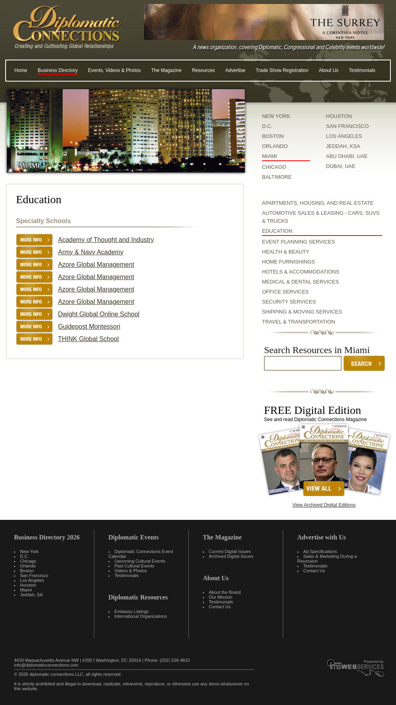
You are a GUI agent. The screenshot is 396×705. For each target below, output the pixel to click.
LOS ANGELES (344, 136)
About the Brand (225, 592)
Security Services (289, 302)
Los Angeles (32, 580)
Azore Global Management (96, 264)
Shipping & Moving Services (302, 312)
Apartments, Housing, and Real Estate (318, 203)
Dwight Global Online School (99, 314)
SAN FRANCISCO (347, 126)
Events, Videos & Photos (114, 70)
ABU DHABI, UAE (347, 156)
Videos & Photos (130, 570)
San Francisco (34, 575)
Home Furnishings (288, 262)
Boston (27, 570)
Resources (203, 70)
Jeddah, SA (31, 594)
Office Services (285, 292)
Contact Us (219, 606)
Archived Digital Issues (231, 556)
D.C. (267, 126)
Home (20, 70)
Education (277, 231)
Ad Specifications (320, 551)
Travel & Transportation (298, 322)
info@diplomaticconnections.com (46, 665)
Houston (28, 585)
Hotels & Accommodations (300, 272)
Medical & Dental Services (300, 282)
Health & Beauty (285, 252)
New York (29, 551)
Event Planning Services (298, 242)
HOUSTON (339, 116)
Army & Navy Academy (91, 252)
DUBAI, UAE (341, 166)
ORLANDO (275, 146)
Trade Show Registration (282, 70)
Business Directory (58, 70)
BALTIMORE (277, 177)
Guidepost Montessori (89, 326)
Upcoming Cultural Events (139, 561)
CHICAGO (274, 167)
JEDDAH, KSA (343, 146)
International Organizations (140, 616)
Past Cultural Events (134, 565)
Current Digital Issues (230, 551)
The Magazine (166, 70)
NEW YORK (276, 116)
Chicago (28, 561)
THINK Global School (88, 339)
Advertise (235, 70)
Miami (26, 589)
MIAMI (269, 156)
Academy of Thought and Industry (106, 239)
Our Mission (220, 597)
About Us (328, 70)
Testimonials (362, 70)
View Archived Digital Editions (324, 505)
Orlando (28, 565)
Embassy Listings (131, 611)
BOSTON (273, 136)
